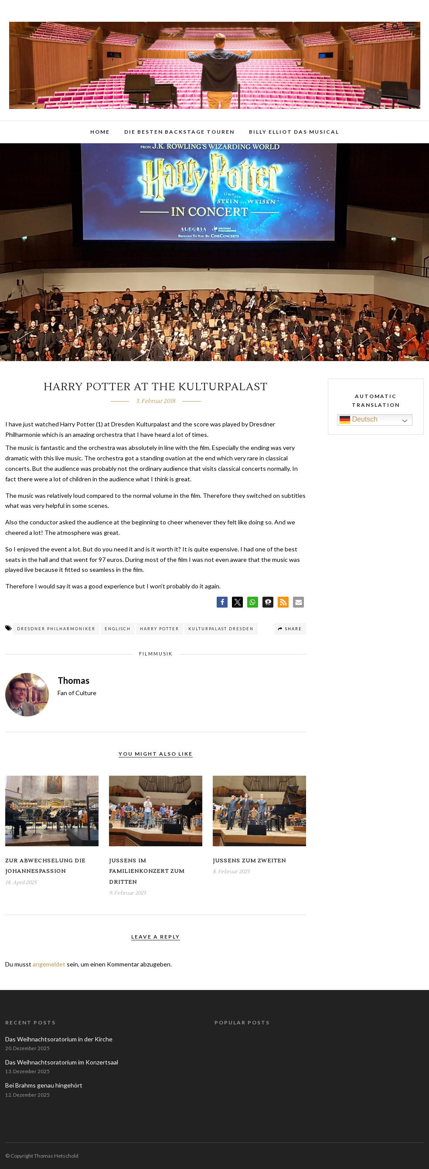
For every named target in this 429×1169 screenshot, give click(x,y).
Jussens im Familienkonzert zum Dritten (146, 871)
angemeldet (49, 964)
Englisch (118, 628)
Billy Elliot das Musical (294, 131)
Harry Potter (159, 628)
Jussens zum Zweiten (249, 861)
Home (100, 131)
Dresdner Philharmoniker (56, 628)
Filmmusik (156, 653)
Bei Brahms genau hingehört (43, 1085)
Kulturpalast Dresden (221, 628)
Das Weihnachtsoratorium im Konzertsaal (61, 1062)
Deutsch (359, 420)
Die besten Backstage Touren (179, 131)
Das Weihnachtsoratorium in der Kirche (58, 1039)
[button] (222, 602)
